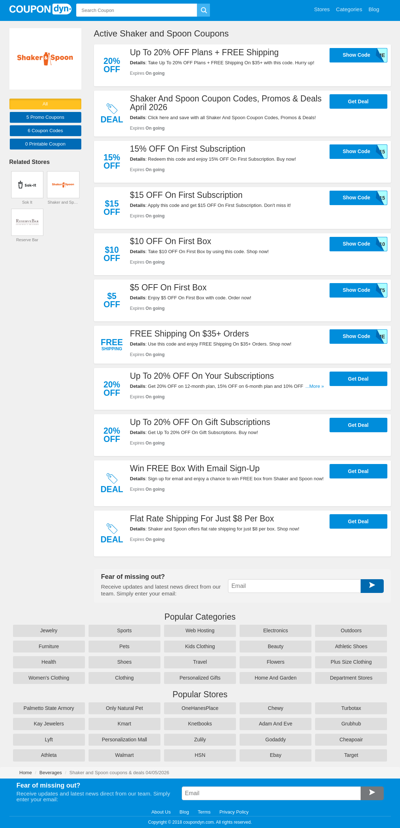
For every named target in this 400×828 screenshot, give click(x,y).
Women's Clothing (49, 678)
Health (49, 662)
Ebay (275, 755)
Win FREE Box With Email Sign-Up (195, 468)
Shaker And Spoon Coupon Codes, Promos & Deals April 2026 (226, 103)
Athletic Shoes (351, 646)
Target (351, 755)
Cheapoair (351, 739)
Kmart (124, 724)
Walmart (124, 755)
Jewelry (48, 630)
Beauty (276, 646)
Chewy (275, 708)
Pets (124, 646)
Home (26, 772)
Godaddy (275, 739)
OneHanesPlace (200, 708)
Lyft (49, 739)
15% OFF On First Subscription (188, 148)
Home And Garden (276, 678)
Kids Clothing (200, 646)
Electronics (275, 630)
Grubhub (351, 724)
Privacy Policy (234, 812)
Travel (200, 662)
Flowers (275, 662)
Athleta (49, 755)
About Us (161, 812)
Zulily (200, 739)
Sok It (27, 202)
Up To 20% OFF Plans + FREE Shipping (204, 52)
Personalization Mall (124, 739)
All (45, 104)
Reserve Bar (27, 240)
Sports (124, 630)
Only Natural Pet (124, 708)
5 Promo (45, 117)
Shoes (124, 662)
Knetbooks (200, 724)
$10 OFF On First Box (170, 241)
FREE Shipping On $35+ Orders (189, 333)
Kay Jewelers (49, 724)
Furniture (49, 646)
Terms (204, 812)
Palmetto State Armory (48, 708)
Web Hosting (200, 630)
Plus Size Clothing (351, 662)
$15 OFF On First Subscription (186, 195)
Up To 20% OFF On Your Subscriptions (202, 376)
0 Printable (45, 144)
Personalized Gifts (200, 678)
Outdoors (351, 630)
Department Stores (351, 678)
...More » (314, 386)
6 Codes (45, 130)
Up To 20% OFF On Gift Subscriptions (200, 422)
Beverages (50, 772)
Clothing (124, 678)
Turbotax (351, 708)
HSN (200, 755)
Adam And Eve (275, 724)
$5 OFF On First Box (168, 287)
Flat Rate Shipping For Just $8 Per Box (202, 518)
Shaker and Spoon (63, 202)
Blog (184, 812)
